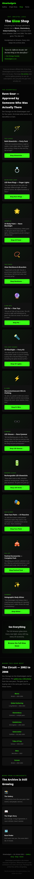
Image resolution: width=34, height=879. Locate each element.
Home (21, 857)
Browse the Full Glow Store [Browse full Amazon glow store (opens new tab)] (17, 644)
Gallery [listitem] (4, 7)
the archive (24, 74)
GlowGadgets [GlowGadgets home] (9, 3)
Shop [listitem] (21, 7)
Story (12, 857)
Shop (16, 857)
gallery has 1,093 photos (22, 679)
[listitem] (17, 140)
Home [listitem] (27, 7)
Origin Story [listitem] (13, 7)
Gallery (28, 854)
